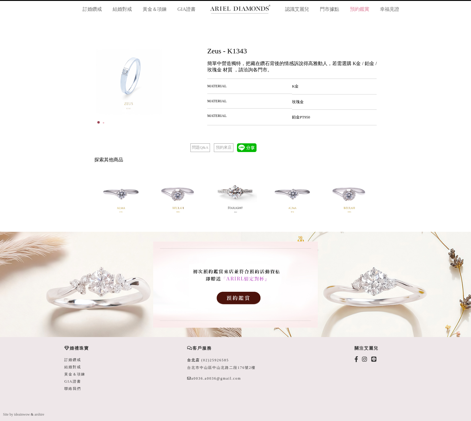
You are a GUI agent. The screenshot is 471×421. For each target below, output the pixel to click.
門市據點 (329, 9)
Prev (103, 81)
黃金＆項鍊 (155, 9)
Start (198, 122)
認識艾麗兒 (297, 9)
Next (198, 81)
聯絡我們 (72, 389)
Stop (203, 122)
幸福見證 (389, 9)
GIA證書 (187, 9)
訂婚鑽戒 (92, 9)
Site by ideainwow (16, 414)
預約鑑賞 (359, 9)
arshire (39, 414)
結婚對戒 (122, 9)
